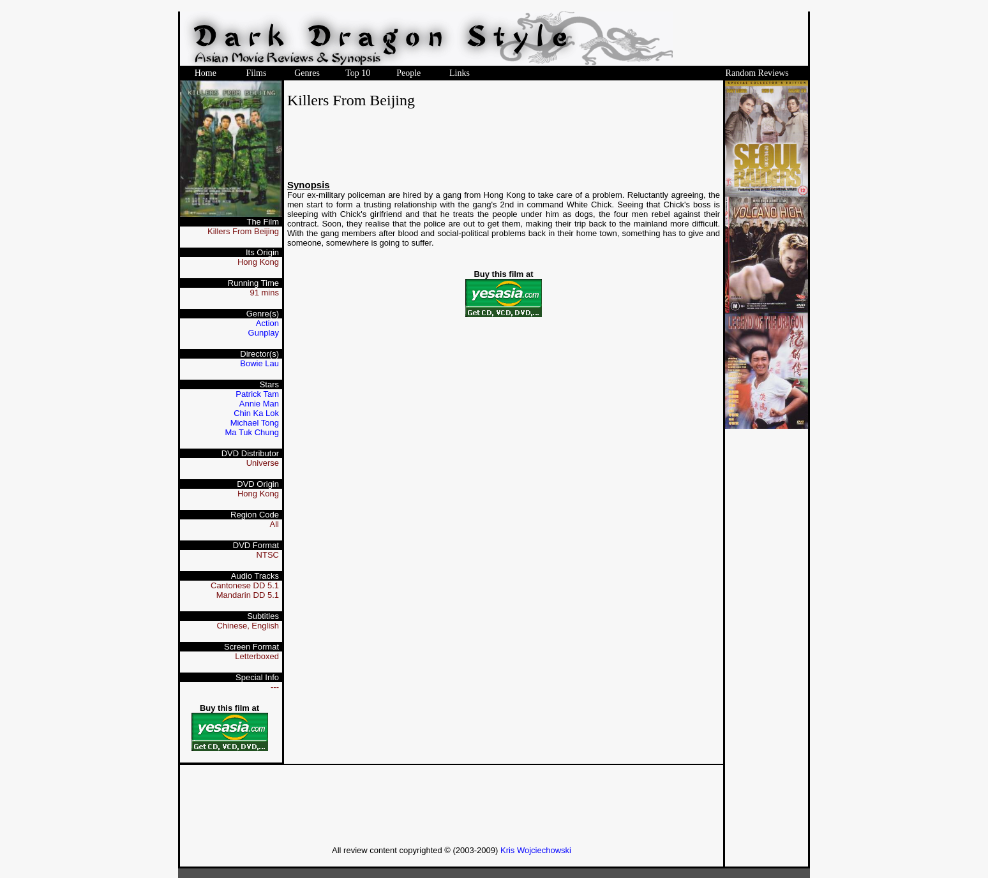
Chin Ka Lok (256, 413)
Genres (307, 73)
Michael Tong (254, 423)
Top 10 (357, 73)
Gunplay (263, 333)
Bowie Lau (259, 363)
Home (205, 73)
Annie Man (259, 403)
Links (459, 73)
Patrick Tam (257, 394)
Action (267, 323)
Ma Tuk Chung (252, 432)
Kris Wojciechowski (535, 850)
